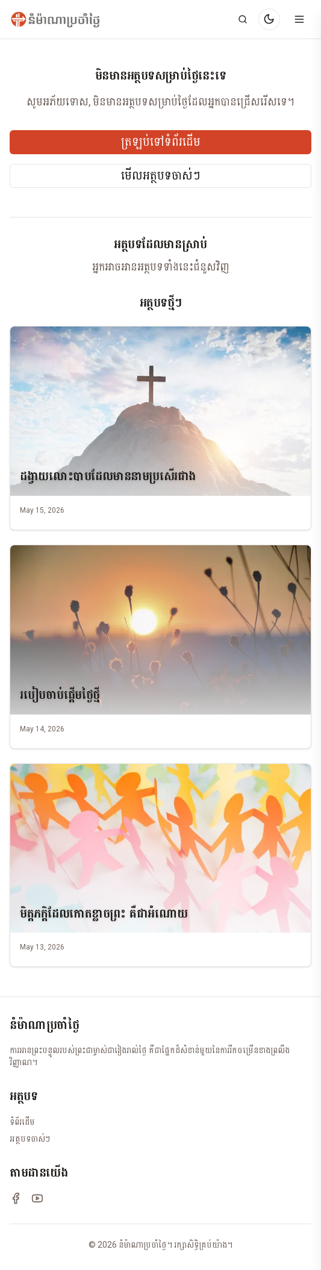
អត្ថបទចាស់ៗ (30, 1138)
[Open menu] (299, 19)
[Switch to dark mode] (269, 19)
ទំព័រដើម (22, 1122)
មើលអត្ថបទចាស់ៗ (161, 175)
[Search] (243, 19)
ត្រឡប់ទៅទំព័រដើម (161, 142)
